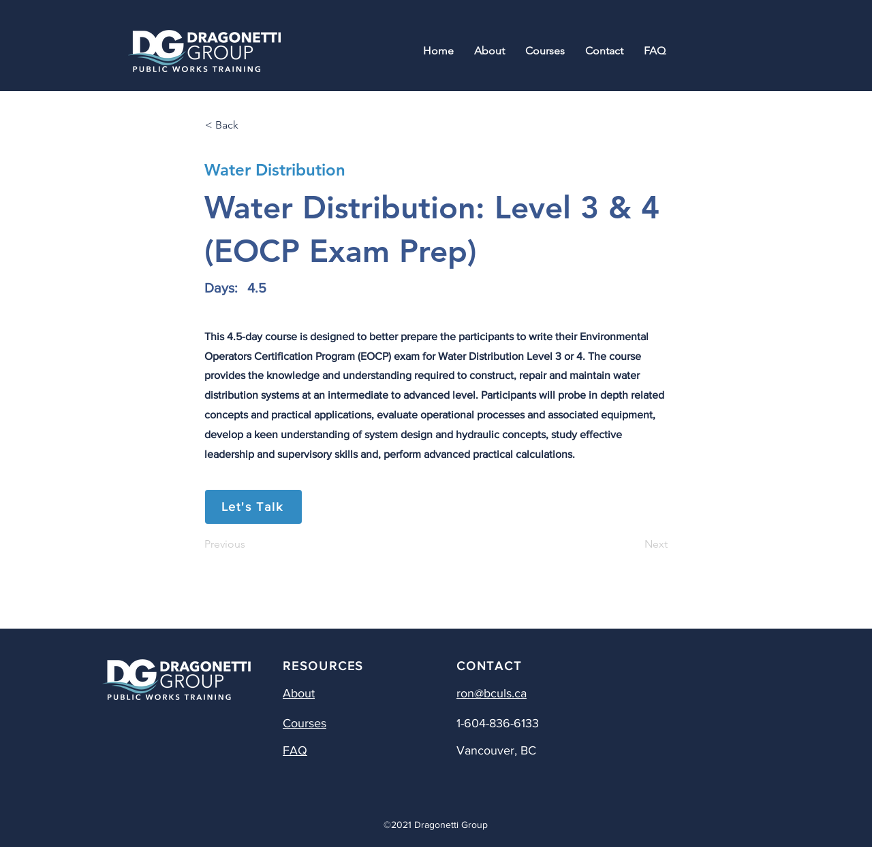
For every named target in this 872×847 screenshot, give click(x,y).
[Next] (634, 544)
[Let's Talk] (253, 507)
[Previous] (249, 544)
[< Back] (250, 125)
